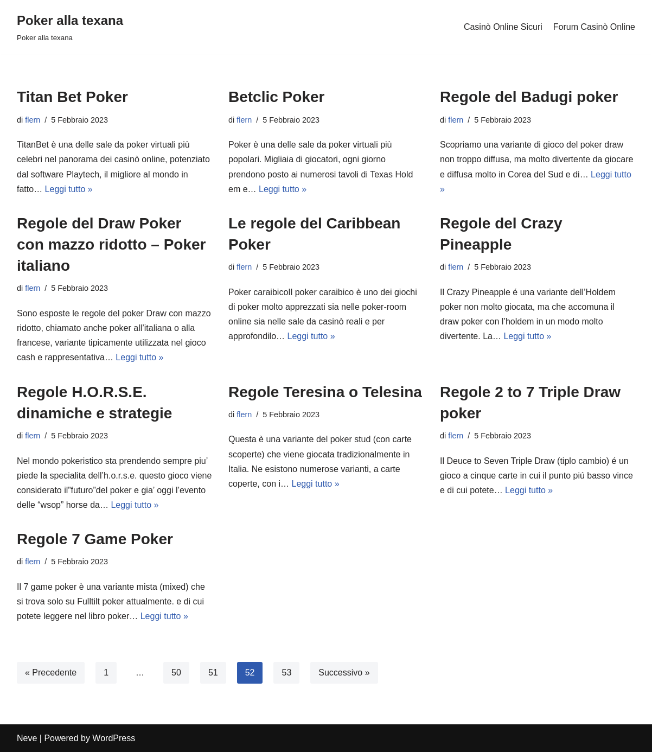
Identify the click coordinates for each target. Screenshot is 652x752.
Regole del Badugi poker (529, 96)
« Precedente (50, 672)
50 (176, 672)
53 (286, 672)
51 (213, 672)
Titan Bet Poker (72, 96)
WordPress (113, 738)
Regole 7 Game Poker (95, 539)
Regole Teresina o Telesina (325, 392)
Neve (27, 738)
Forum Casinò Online (594, 26)
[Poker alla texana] (70, 27)
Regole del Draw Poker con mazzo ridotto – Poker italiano (111, 244)
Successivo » (343, 672)
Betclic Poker (276, 96)
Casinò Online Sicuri (503, 26)
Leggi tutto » (69, 189)
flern (32, 120)
